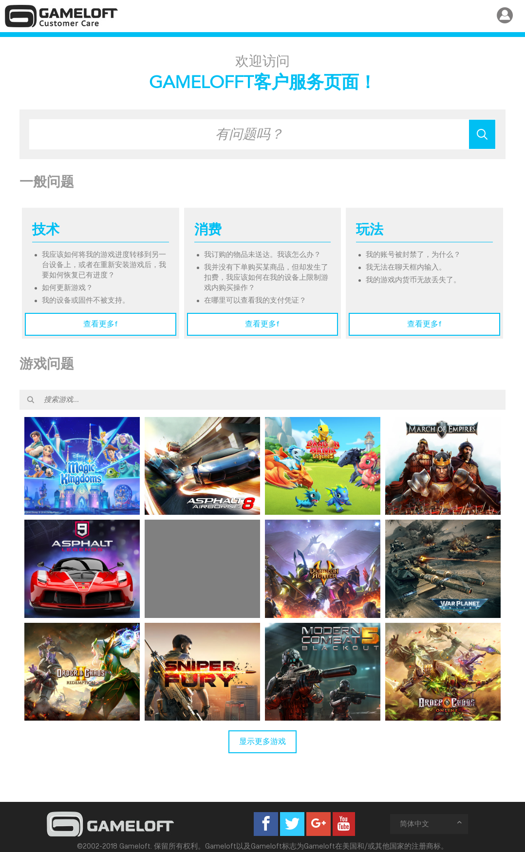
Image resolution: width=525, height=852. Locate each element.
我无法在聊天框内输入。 (406, 267)
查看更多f (100, 323)
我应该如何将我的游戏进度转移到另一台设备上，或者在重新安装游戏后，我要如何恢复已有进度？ (104, 264)
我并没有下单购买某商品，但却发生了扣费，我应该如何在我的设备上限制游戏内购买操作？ (266, 277)
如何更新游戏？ (67, 287)
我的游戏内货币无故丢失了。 (413, 279)
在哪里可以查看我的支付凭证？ (255, 300)
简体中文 (431, 823)
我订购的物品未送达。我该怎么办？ (262, 254)
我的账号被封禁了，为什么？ (413, 254)
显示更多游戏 (262, 741)
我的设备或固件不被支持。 (86, 300)
